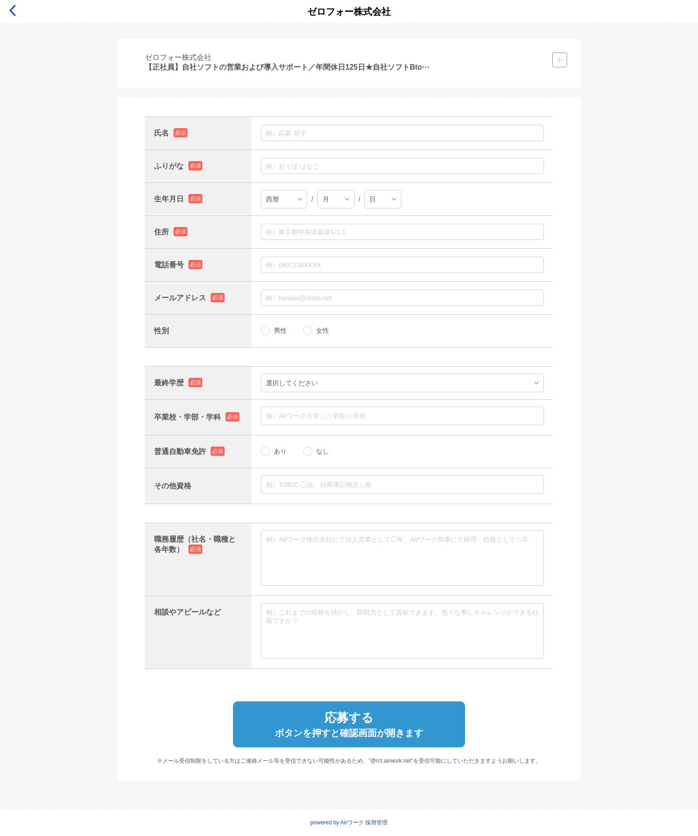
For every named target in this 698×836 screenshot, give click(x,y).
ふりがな (169, 166)
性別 (161, 331)
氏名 (161, 133)
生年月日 (169, 199)
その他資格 (172, 486)
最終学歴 (169, 383)
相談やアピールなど (187, 612)
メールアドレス (180, 298)
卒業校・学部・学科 (187, 417)
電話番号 (169, 265)
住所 (161, 232)
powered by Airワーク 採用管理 (349, 822)
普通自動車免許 (180, 451)
